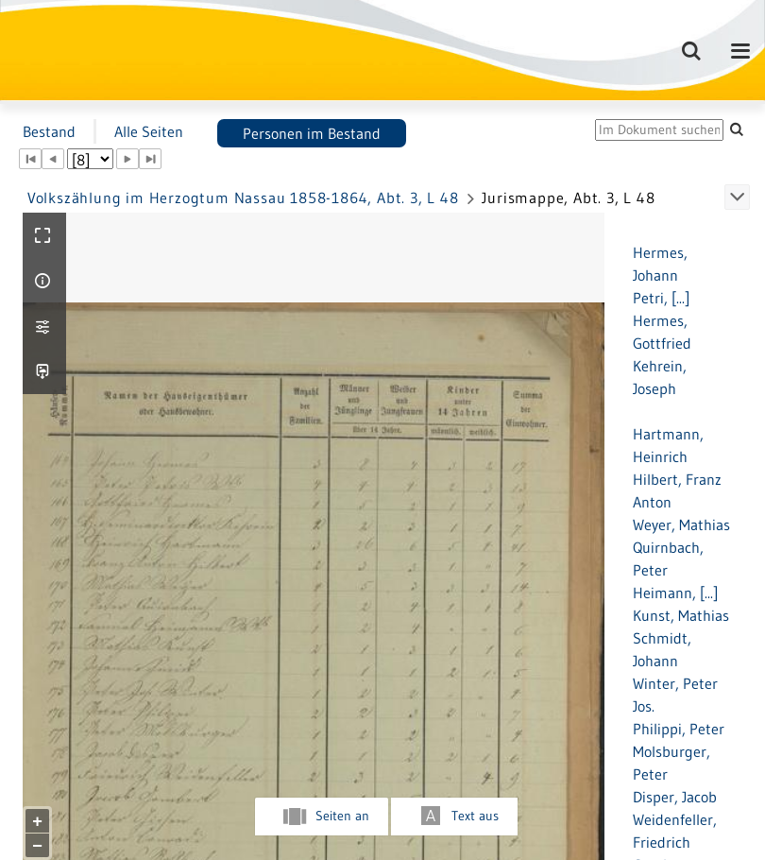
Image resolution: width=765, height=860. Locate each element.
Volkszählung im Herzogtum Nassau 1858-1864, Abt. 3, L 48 (243, 197)
